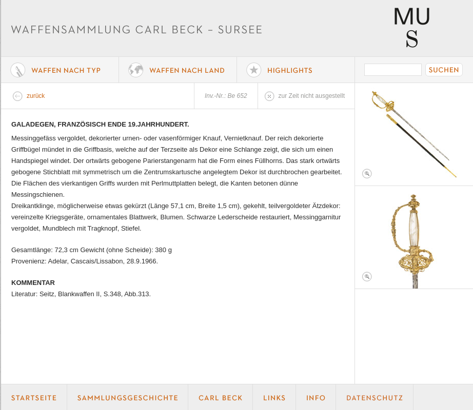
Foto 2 (414, 237)
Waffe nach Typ (60, 70)
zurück (36, 95)
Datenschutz (374, 397)
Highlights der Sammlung (296, 70)
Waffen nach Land (178, 70)
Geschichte (127, 397)
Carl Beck (220, 397)
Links (274, 397)
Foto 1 (414, 134)
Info (316, 397)
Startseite (34, 397)
